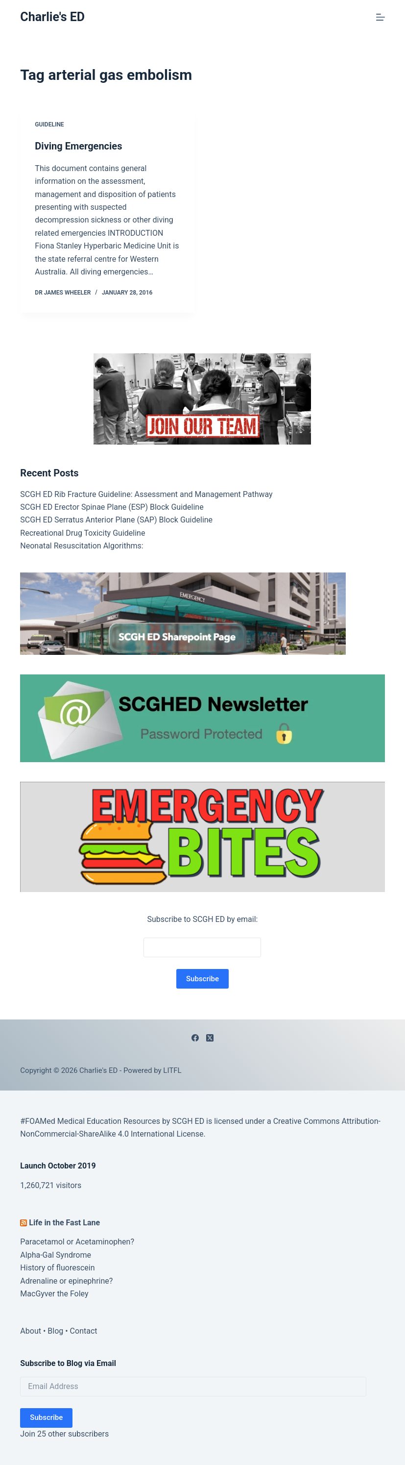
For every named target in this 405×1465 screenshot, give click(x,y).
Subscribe (46, 1417)
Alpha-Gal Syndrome (55, 1255)
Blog (55, 1331)
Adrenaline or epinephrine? (66, 1281)
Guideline (49, 124)
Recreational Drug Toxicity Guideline (82, 533)
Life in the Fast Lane (64, 1222)
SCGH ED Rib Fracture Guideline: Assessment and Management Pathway (146, 494)
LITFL (172, 1070)
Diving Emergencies (78, 146)
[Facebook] (195, 1038)
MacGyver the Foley (54, 1293)
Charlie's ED (52, 17)
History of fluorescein (57, 1267)
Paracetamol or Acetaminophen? (77, 1241)
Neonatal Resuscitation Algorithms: (81, 545)
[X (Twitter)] (210, 1038)
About (30, 1331)
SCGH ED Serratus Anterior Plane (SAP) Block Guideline (116, 519)
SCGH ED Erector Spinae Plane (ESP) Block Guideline (111, 507)
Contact (83, 1331)
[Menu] (380, 17)
